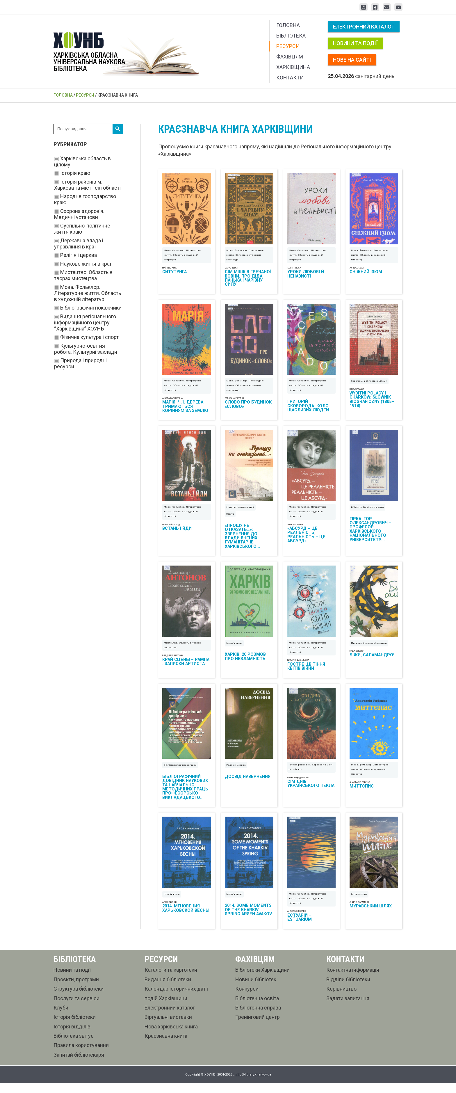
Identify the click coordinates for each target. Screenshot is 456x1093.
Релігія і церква (78, 255)
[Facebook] (375, 7)
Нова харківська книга (171, 1036)
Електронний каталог (363, 27)
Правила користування (81, 1055)
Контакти (290, 77)
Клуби (61, 1017)
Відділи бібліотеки (348, 989)
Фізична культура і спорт (89, 337)
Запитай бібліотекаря (79, 1064)
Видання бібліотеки (168, 989)
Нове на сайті (352, 60)
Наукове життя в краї (85, 264)
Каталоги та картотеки (171, 980)
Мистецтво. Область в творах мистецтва (83, 275)
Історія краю (75, 173)
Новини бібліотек (255, 989)
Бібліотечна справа (258, 1017)
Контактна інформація (352, 980)
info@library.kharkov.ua (253, 1084)
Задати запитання (347, 1008)
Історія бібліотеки (75, 1027)
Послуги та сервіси (76, 1008)
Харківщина (293, 67)
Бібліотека (291, 36)
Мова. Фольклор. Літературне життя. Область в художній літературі (87, 293)
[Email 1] (387, 7)
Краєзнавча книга (166, 1045)
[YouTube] (398, 7)
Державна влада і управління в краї (78, 243)
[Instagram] (363, 7)
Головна (288, 25)
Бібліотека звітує (74, 1045)
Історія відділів (72, 1036)
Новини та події (355, 43)
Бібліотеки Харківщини (262, 980)
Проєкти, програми (76, 989)
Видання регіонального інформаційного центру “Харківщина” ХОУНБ (85, 322)
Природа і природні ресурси (369, 649)
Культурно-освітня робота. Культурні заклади (85, 349)
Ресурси (288, 46)
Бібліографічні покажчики (91, 308)
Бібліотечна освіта (257, 1008)
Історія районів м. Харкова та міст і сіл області (87, 185)
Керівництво (341, 998)
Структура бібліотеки (79, 998)
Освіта (230, 519)
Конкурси (247, 998)
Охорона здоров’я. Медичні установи (79, 214)
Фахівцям (289, 57)
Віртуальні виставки (168, 1027)
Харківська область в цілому (369, 384)
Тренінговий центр (257, 1027)
